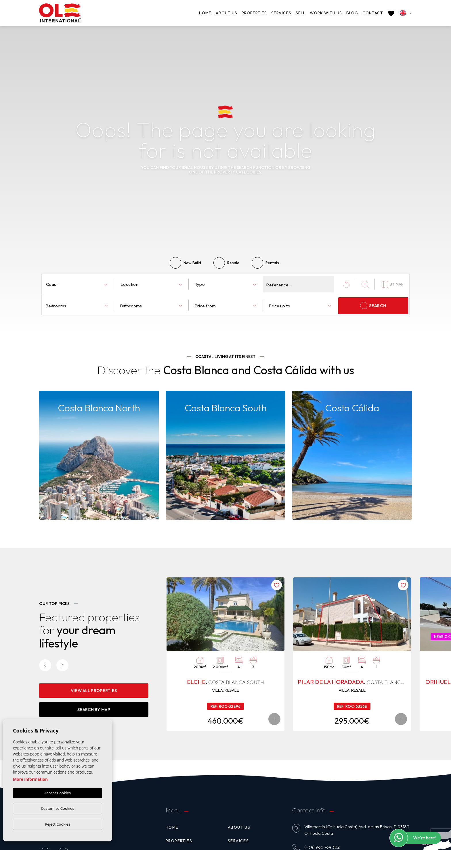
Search (373, 305)
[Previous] (45, 665)
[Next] (62, 665)
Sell (300, 13)
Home (205, 13)
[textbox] (77, 284)
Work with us (326, 13)
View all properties (93, 690)
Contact (372, 13)
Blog (352, 13)
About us (226, 13)
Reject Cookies (57, 824)
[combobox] (76, 284)
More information (30, 779)
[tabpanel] (225, 654)
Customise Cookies (57, 808)
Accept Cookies (57, 793)
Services (281, 13)
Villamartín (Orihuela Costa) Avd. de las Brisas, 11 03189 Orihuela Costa (356, 830)
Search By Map (94, 709)
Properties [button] (254, 13)
